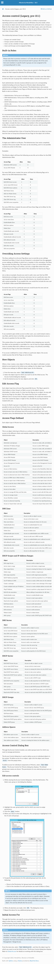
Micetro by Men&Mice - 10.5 (28, 2)
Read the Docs (34, 961)
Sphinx (11, 961)
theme (20, 961)
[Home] (3, 9)
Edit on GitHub (47, 9)
